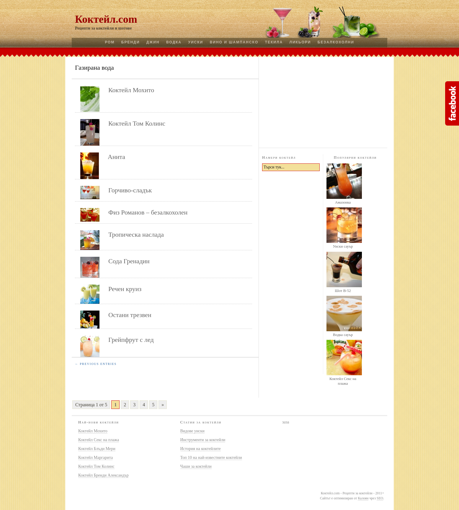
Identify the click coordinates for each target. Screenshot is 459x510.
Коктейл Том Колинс (136, 123)
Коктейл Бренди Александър (103, 475)
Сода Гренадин (129, 261)
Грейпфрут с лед (131, 339)
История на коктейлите (200, 448)
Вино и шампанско (234, 42)
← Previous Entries (96, 364)
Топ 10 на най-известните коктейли (211, 457)
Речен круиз (124, 289)
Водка (174, 42)
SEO (380, 498)
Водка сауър (343, 334)
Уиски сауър (343, 246)
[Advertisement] (323, 101)
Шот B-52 (343, 290)
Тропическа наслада (136, 234)
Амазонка (343, 202)
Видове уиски (192, 431)
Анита (116, 156)
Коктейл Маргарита (95, 457)
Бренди (130, 42)
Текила (274, 42)
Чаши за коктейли (196, 466)
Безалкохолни (336, 42)
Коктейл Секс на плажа (342, 381)
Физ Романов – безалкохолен (147, 212)
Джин (153, 42)
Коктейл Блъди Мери (96, 448)
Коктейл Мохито (131, 90)
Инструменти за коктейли (203, 440)
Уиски (195, 42)
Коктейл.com (106, 19)
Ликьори (300, 42)
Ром (110, 42)
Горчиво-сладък (130, 190)
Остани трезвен (129, 315)
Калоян (363, 498)
